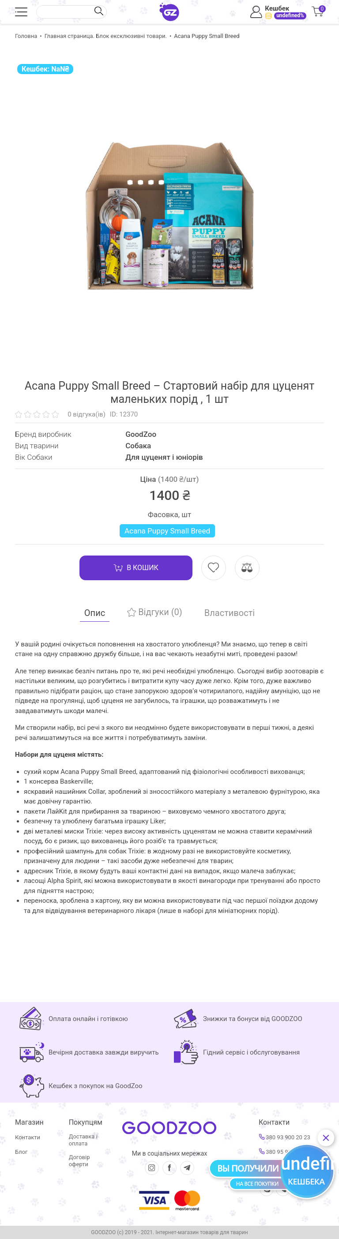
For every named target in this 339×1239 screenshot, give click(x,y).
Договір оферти (79, 1161)
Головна (26, 36)
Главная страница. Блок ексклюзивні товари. (106, 36)
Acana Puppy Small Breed (167, 530)
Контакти (27, 1137)
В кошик (135, 567)
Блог (21, 1152)
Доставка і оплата (83, 1140)
